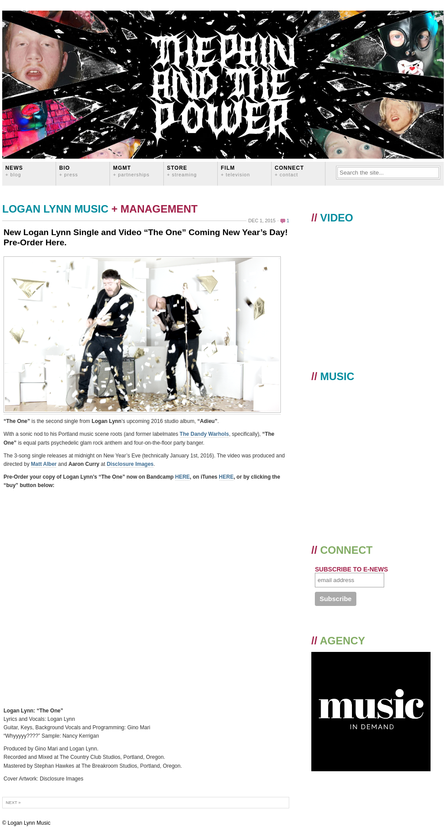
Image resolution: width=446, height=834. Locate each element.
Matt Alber (44, 464)
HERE (182, 477)
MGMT (131, 171)
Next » (13, 802)
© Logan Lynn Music (26, 823)
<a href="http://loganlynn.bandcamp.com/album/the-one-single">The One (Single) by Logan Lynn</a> (81, 598)
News (14, 171)
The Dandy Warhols (204, 434)
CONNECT (289, 171)
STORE (182, 171)
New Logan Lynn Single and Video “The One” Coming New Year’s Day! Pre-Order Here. (146, 237)
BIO (68, 171)
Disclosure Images (130, 464)
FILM (235, 171)
